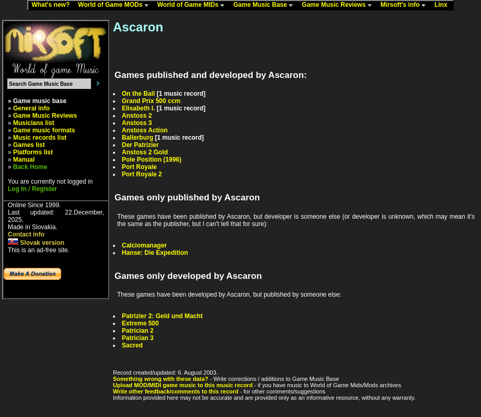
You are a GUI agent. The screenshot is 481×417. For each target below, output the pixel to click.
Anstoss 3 (137, 123)
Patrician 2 (138, 330)
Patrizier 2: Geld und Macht (162, 316)
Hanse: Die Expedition (155, 252)
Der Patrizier (140, 145)
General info (31, 108)
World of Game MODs (115, 5)
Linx (443, 5)
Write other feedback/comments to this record (175, 391)
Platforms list (33, 152)
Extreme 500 (140, 323)
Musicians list (33, 123)
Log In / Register (32, 189)
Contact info (26, 234)
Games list (29, 145)
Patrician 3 (138, 338)
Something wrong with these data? (160, 379)
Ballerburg (137, 137)
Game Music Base (266, 5)
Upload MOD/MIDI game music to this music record (183, 385)
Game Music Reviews (339, 5)
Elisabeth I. (138, 108)
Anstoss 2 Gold (145, 152)
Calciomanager (144, 245)
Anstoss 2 (137, 115)
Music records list (39, 137)
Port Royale (139, 167)
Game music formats (44, 130)
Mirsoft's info (405, 5)
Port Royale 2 (142, 174)
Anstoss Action (145, 130)
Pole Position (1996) (151, 159)
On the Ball (138, 93)
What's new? (53, 5)
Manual (24, 159)
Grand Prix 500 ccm (151, 101)
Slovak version (36, 242)
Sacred (132, 345)
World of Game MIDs (193, 5)
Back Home (30, 167)
